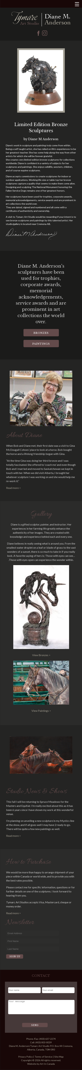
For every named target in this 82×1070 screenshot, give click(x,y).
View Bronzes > (41, 655)
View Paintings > (41, 710)
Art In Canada (47, 1063)
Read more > (13, 487)
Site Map (59, 1056)
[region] (41, 80)
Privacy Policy (25, 1056)
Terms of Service (43, 1056)
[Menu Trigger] (76, 4)
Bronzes (41, 332)
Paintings (41, 343)
